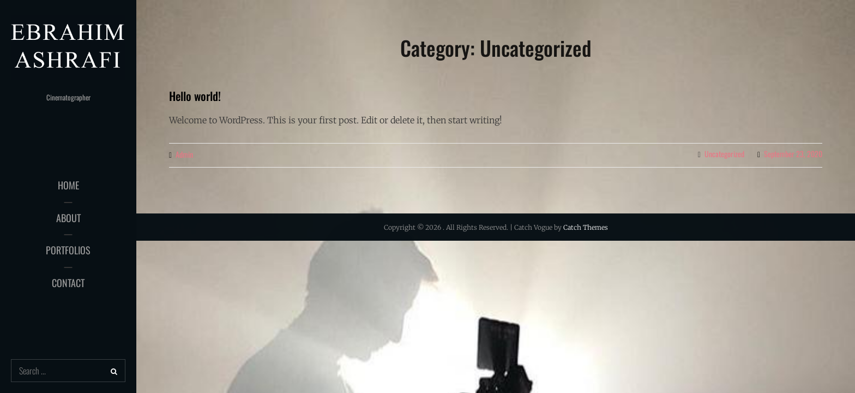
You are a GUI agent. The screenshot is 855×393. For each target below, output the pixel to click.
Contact (68, 283)
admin (184, 154)
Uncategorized (724, 153)
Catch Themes (585, 227)
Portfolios (68, 250)
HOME (68, 185)
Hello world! (195, 95)
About (68, 218)
